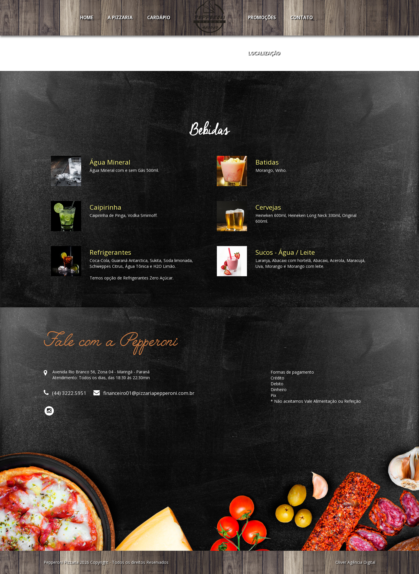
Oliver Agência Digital (355, 562)
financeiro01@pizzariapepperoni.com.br (143, 393)
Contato (301, 18)
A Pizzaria (120, 18)
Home (86, 18)
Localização (264, 53)
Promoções (262, 18)
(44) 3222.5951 (65, 393)
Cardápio (158, 18)
